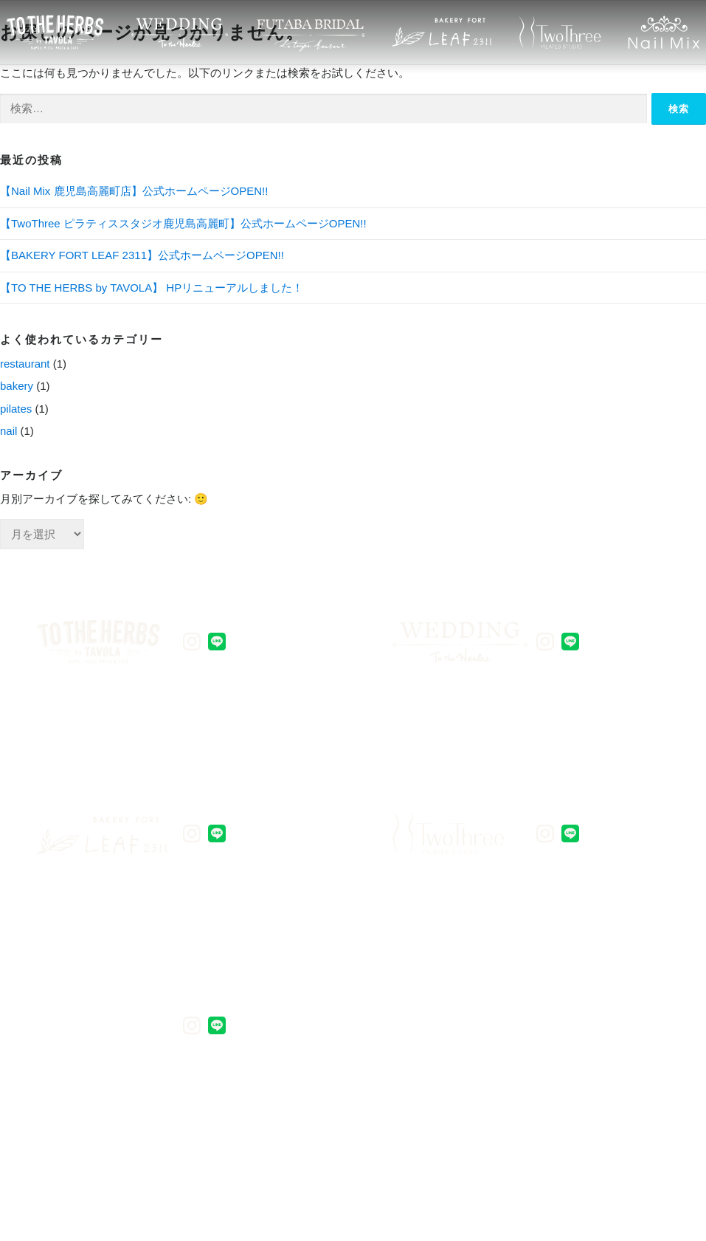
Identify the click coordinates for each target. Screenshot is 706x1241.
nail (8, 430)
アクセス (423, 1094)
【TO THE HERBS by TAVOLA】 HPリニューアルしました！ (151, 287)
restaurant (25, 363)
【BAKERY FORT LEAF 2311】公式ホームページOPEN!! (142, 255)
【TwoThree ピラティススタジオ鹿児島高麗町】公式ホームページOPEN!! (183, 223)
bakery (16, 385)
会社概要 (514, 1094)
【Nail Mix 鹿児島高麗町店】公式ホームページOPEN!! (134, 191)
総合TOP (605, 1094)
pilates (16, 408)
